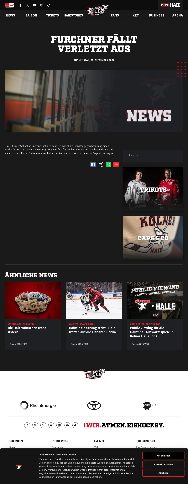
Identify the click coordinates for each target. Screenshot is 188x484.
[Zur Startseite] (97, 11)
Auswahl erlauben (163, 454)
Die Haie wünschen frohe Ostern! (27, 330)
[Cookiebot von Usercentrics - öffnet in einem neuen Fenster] (19, 478)
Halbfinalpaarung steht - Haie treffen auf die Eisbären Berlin (92, 330)
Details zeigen (156, 478)
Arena (177, 15)
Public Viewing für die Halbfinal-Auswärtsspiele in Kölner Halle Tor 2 (152, 332)
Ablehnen (163, 462)
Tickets (52, 15)
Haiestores (73, 15)
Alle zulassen (163, 445)
